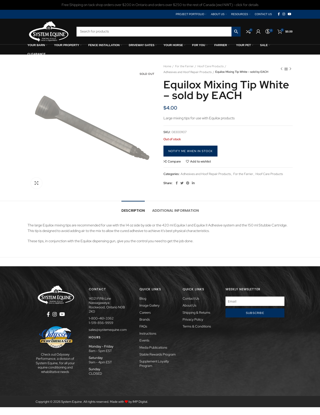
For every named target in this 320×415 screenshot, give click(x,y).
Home (167, 66)
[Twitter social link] (182, 183)
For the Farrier (184, 66)
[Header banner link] (160, 5)
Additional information (175, 210)
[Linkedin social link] (193, 183)
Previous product (281, 69)
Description (133, 210)
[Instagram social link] (283, 14)
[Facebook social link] (278, 14)
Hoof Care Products (210, 66)
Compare (174, 161)
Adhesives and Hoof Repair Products (251, 66)
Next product (290, 69)
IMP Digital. (140, 402)
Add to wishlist (200, 161)
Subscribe (255, 313)
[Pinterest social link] (188, 183)
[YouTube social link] (289, 14)
